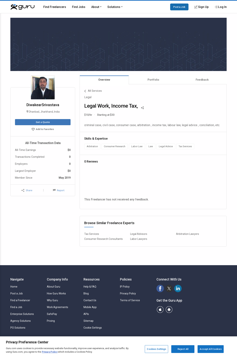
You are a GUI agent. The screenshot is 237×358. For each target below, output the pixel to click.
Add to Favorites (43, 129)
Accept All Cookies (210, 349)
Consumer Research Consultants (103, 238)
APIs (86, 314)
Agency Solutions (20, 320)
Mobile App (90, 307)
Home (13, 286)
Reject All (183, 349)
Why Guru (52, 300)
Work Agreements (57, 307)
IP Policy (125, 286)
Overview (104, 79)
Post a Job (179, 6)
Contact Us (90, 300)
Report (58, 190)
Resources (92, 279)
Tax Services (91, 233)
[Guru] (22, 7)
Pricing (51, 320)
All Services (93, 91)
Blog (86, 293)
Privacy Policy (128, 293)
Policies (126, 279)
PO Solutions (17, 327)
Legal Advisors (138, 233)
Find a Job (16, 307)
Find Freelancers (54, 7)
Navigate (17, 279)
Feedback (202, 79)
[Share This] (142, 107)
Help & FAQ (90, 286)
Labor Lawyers (138, 238)
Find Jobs (78, 7)
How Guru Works (56, 293)
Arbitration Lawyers (187, 233)
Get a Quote (43, 122)
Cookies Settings (156, 349)
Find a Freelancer (20, 300)
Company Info (57, 279)
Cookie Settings (93, 327)
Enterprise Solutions (22, 314)
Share (26, 190)
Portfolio (153, 79)
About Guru (53, 286)
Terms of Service (130, 300)
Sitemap (89, 320)
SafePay (52, 314)
